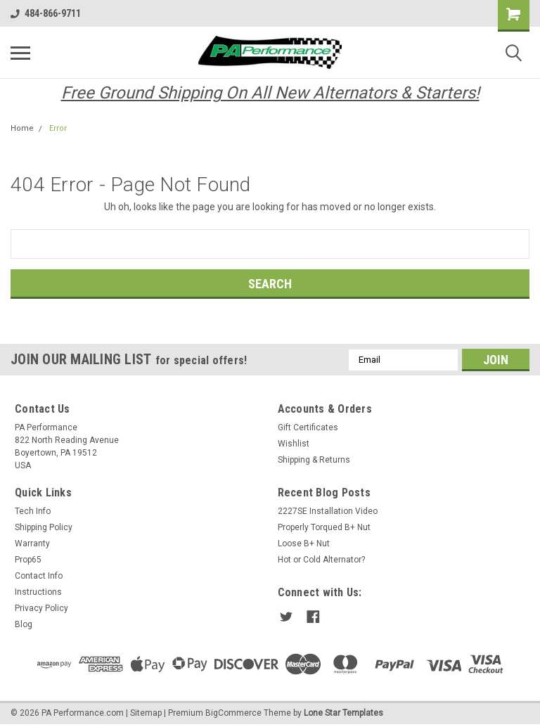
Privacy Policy (41, 608)
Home (22, 128)
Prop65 (28, 560)
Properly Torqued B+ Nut (324, 527)
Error (58, 128)
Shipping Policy (43, 527)
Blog (23, 624)
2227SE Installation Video (328, 511)
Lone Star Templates (343, 713)
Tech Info (33, 511)
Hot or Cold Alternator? (321, 560)
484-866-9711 (46, 13)
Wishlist (293, 444)
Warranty (32, 543)
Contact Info (39, 576)
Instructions (38, 592)
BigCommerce (233, 713)
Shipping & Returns (314, 460)
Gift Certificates (308, 427)
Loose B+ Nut (304, 543)
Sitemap (146, 713)
